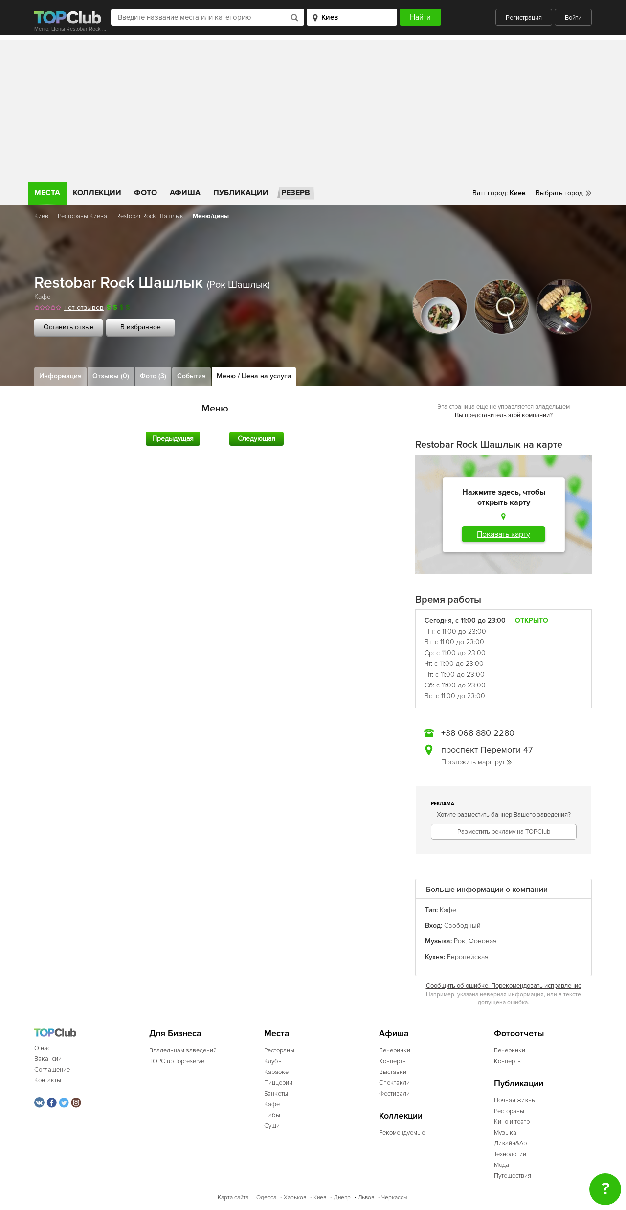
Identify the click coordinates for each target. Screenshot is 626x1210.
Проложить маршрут (476, 762)
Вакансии (48, 1059)
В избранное (140, 327)
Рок (459, 941)
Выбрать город (559, 193)
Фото (145, 193)
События (191, 376)
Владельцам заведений (183, 1050)
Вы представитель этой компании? (504, 415)
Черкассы (394, 1197)
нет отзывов (84, 307)
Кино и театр (512, 1122)
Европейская (468, 957)
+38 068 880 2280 (477, 733)
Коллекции (97, 193)
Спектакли (394, 1083)
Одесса (266, 1197)
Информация (60, 376)
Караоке (276, 1072)
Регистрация (524, 18)
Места (47, 193)
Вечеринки (394, 1050)
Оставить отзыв (69, 327)
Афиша (185, 193)
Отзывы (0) (110, 376)
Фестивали (394, 1093)
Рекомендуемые (402, 1133)
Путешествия (512, 1176)
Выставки (392, 1072)
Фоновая (483, 941)
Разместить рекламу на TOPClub (503, 832)
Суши (272, 1126)
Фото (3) (153, 376)
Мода (501, 1165)
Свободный (462, 925)
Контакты (47, 1080)
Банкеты (276, 1093)
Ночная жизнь (514, 1100)
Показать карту (503, 534)
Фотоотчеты (519, 1033)
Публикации (240, 193)
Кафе (42, 297)
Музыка (505, 1133)
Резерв (295, 193)
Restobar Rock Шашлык (149, 216)
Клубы (273, 1061)
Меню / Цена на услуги (254, 376)
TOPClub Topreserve (176, 1061)
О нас (42, 1048)
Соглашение (52, 1069)
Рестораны (279, 1050)
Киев (41, 216)
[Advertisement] (313, 108)
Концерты (393, 1061)
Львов (366, 1197)
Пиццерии (278, 1083)
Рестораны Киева (82, 216)
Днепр (342, 1197)
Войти (573, 18)
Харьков (295, 1197)
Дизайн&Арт (511, 1143)
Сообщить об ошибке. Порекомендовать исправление (503, 986)
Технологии (510, 1154)
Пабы (272, 1115)
